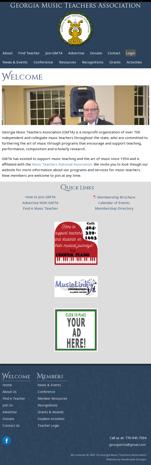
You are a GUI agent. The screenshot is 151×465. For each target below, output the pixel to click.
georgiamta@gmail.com (127, 444)
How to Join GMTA (40, 196)
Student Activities (51, 418)
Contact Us (11, 425)
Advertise (76, 53)
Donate (96, 53)
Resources (67, 62)
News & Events (15, 62)
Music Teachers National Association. (63, 164)
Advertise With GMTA (40, 202)
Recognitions (92, 62)
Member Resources (52, 398)
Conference (43, 62)
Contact (114, 53)
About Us (10, 391)
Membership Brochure (114, 197)
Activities (134, 62)
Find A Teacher (14, 398)
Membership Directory (114, 208)
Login (130, 53)
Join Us (8, 405)
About (8, 53)
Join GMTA (54, 53)
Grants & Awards (51, 412)
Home (7, 385)
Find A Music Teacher (40, 208)
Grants (115, 62)
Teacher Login (48, 425)
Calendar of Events (114, 202)
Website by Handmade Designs (126, 459)
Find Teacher (29, 53)
